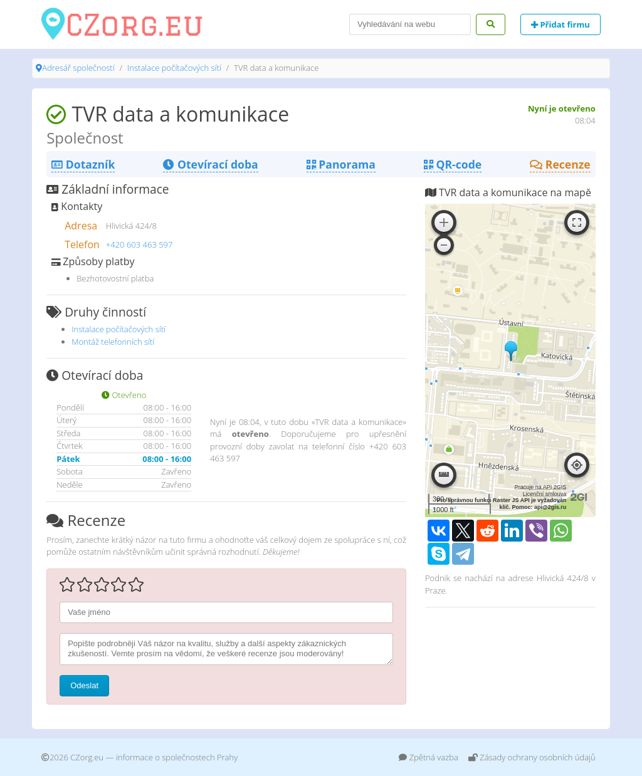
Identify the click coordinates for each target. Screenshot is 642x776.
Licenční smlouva (545, 494)
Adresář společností (78, 67)
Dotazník (83, 164)
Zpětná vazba (428, 757)
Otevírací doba (210, 164)
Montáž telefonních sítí (112, 341)
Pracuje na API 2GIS (541, 487)
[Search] (410, 24)
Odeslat (84, 685)
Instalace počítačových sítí (174, 67)
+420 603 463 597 (139, 244)
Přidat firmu (560, 24)
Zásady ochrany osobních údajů (532, 757)
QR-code (453, 164)
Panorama (341, 164)
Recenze (560, 164)
